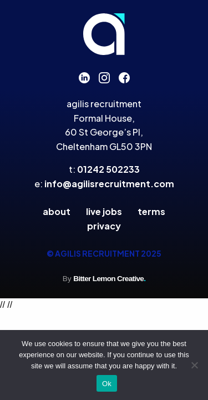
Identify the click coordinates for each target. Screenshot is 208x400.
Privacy (104, 226)
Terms (151, 211)
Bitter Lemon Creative (109, 278)
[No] (194, 365)
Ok (106, 383)
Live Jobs (104, 211)
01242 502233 (108, 169)
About (56, 211)
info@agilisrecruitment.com (109, 183)
